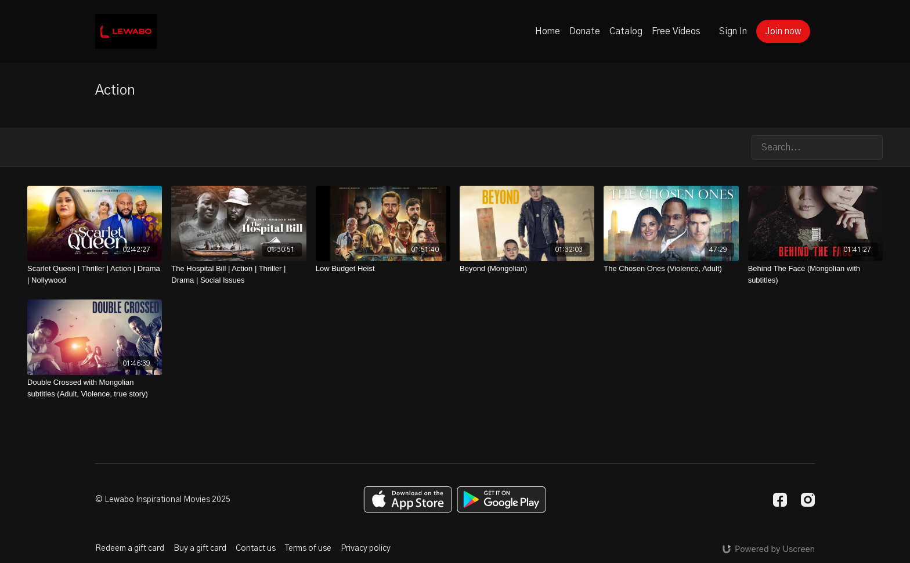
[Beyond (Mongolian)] (527, 269)
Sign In (733, 31)
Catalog (625, 31)
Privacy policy (366, 548)
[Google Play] (501, 499)
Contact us (256, 548)
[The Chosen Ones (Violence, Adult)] (671, 269)
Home (547, 31)
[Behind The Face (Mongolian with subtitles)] (815, 274)
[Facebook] (780, 500)
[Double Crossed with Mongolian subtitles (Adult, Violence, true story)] (94, 388)
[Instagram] (808, 500)
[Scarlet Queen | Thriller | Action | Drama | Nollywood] (94, 274)
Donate (584, 31)
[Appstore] (407, 499)
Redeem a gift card (129, 548)
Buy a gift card (200, 548)
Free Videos (676, 31)
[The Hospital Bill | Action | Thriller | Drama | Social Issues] (238, 274)
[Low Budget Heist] (383, 269)
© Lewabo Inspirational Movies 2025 (162, 500)
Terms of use (308, 548)
